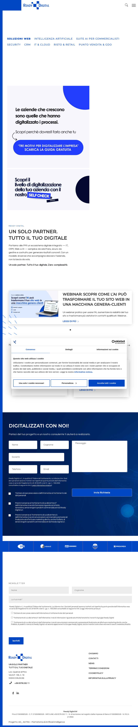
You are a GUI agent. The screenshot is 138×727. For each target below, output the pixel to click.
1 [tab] (70, 328)
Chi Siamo (93, 652)
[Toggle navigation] (133, 4)
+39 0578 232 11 (22, 682)
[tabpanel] (70, 63)
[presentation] (91, 481)
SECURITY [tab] (14, 43)
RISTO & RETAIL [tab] (64, 43)
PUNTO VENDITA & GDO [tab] (95, 43)
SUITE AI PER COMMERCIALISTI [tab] (97, 37)
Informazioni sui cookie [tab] (107, 349)
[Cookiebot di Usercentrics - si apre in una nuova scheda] (113, 342)
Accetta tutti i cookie (106, 383)
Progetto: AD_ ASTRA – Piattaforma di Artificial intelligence (37, 721)
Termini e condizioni (99, 668)
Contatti (94, 658)
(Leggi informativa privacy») (41, 484)
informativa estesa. (83, 372)
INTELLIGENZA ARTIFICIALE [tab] (53, 37)
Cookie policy (96, 673)
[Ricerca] (126, 5)
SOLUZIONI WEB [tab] (19, 37)
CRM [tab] (27, 43)
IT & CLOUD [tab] (42, 43)
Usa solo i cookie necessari (31, 383)
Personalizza (69, 383)
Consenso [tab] (30, 349)
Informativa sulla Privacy (103, 678)
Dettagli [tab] (69, 349)
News (91, 663)
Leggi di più (71, 320)
